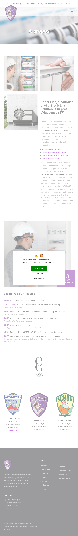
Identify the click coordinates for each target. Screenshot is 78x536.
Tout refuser (39, 274)
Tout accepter (39, 268)
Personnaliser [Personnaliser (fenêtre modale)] (39, 279)
